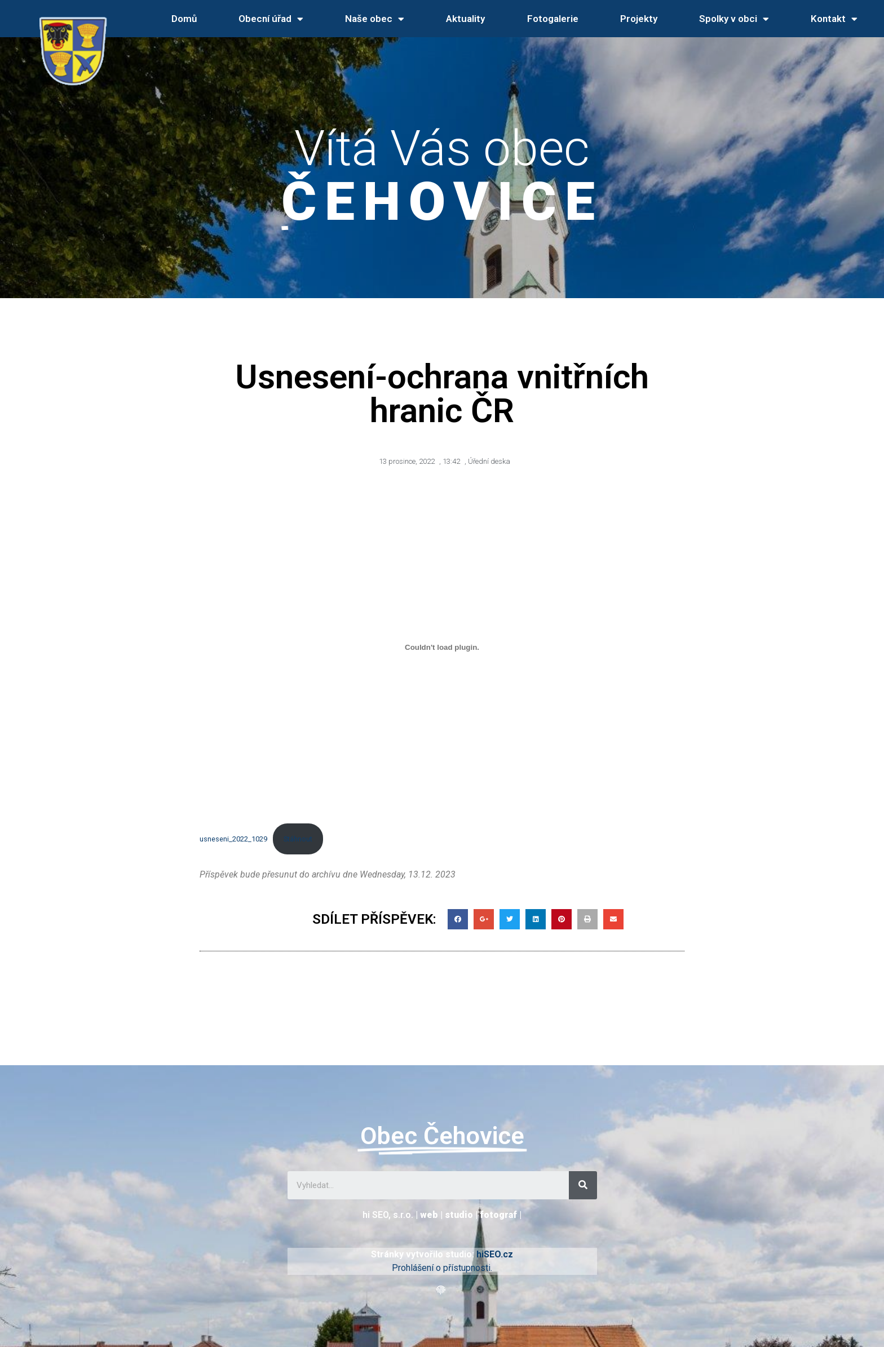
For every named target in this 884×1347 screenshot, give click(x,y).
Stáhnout (298, 839)
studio (459, 1214)
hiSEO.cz (494, 1254)
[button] (442, 1290)
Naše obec (374, 18)
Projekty (638, 18)
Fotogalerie (552, 18)
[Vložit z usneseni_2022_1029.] (442, 647)
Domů (184, 18)
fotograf (498, 1214)
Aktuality (465, 18)
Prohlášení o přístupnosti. (442, 1267)
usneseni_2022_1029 (233, 839)
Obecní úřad (270, 18)
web (429, 1214)
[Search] (583, 1185)
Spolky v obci (734, 18)
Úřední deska (489, 461)
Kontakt (834, 18)
